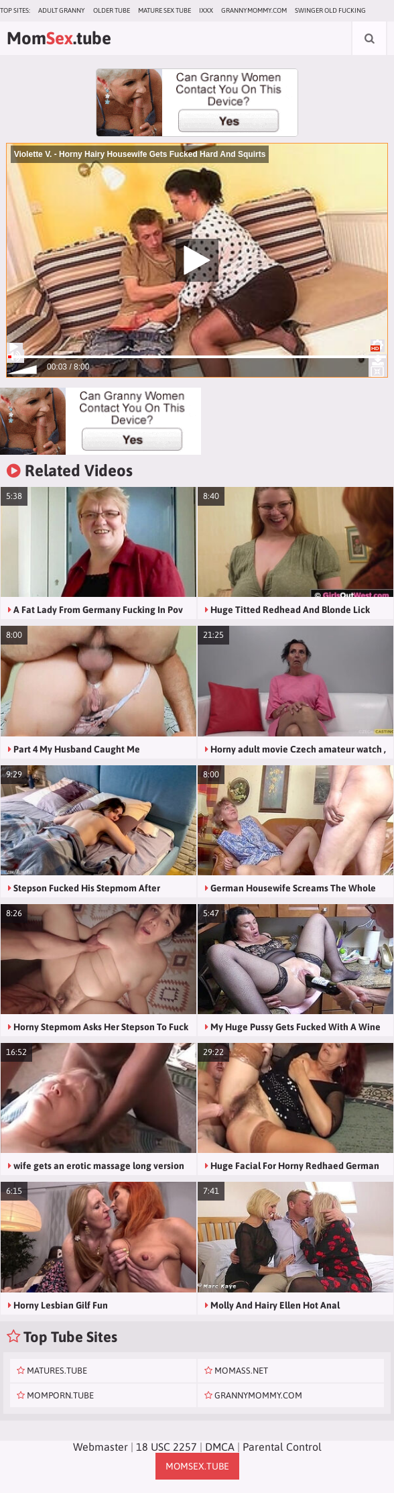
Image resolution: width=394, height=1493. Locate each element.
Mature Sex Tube (164, 10)
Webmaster (100, 1447)
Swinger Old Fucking (330, 10)
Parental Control (282, 1447)
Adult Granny (61, 10)
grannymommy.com (254, 10)
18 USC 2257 (166, 1447)
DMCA (220, 1447)
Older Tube (111, 10)
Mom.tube (59, 38)
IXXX (206, 10)
